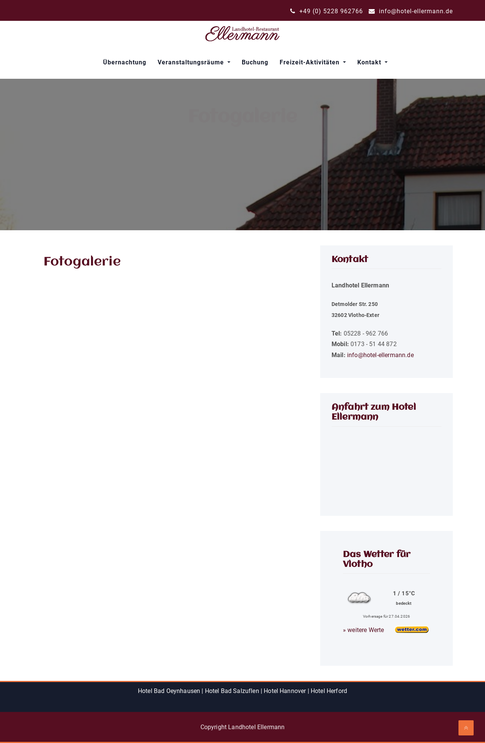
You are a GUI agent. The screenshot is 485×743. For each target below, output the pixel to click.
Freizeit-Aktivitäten (310, 62)
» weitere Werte (363, 630)
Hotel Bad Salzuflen (232, 691)
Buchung (255, 62)
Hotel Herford (329, 691)
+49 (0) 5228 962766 (326, 11)
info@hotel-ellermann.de (411, 11)
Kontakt (370, 62)
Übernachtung (124, 62)
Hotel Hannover (285, 691)
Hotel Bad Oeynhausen (169, 691)
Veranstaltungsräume (192, 62)
